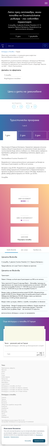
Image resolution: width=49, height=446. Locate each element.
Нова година (5, 377)
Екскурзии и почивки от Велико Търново (14, 389)
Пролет (4, 370)
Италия (4, 401)
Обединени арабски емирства (11, 404)
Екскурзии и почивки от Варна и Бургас (14, 388)
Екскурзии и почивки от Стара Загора (14, 391)
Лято (3, 371)
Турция (3, 399)
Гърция (18, 52)
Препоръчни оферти (8, 368)
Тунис (3, 413)
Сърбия (3, 415)
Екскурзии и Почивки (7, 52)
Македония (5, 417)
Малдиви (4, 412)
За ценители (5, 380)
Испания (4, 403)
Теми (3, 365)
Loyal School (5, 384)
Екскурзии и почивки (8, 395)
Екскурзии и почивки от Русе (11, 386)
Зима (3, 375)
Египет (3, 410)
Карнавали (4, 382)
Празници (4, 379)
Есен (3, 373)
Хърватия (4, 408)
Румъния (4, 406)
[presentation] (47, 338)
